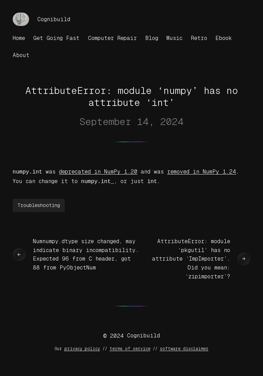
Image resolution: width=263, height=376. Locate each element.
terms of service (130, 347)
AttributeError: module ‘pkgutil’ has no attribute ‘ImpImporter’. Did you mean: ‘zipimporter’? (191, 257)
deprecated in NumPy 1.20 (98, 171)
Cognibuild (53, 19)
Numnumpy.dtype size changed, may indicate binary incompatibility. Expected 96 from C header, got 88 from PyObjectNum (86, 253)
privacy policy (82, 347)
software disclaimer (184, 347)
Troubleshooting (38, 204)
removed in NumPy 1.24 (201, 171)
